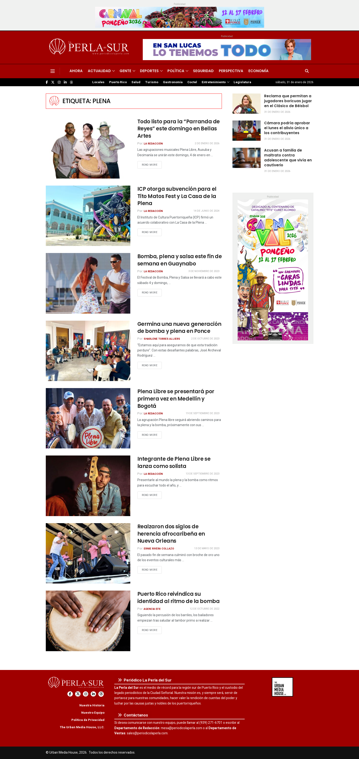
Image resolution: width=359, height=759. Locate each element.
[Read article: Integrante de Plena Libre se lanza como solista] (88, 485)
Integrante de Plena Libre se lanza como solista (174, 462)
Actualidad (99, 70)
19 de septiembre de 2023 (202, 413)
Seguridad (203, 70)
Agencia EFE (152, 609)
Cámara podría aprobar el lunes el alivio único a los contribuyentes (287, 128)
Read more (152, 165)
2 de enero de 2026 (207, 143)
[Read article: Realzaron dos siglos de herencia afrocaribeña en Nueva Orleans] (88, 553)
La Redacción (153, 144)
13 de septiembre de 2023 (202, 474)
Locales (98, 82)
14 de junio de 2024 (206, 211)
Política (175, 70)
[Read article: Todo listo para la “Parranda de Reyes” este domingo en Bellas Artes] (88, 148)
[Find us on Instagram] (59, 82)
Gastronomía (173, 82)
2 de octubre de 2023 (205, 339)
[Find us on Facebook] (47, 82)
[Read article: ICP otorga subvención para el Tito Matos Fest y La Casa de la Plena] (88, 216)
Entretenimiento (214, 82)
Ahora (76, 70)
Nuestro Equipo (92, 712)
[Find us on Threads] (71, 82)
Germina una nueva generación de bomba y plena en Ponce (179, 327)
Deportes (149, 70)
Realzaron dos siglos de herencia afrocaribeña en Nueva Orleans (171, 534)
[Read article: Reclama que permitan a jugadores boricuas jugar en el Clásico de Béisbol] (246, 103)
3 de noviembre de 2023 (203, 271)
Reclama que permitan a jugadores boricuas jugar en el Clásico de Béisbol (288, 100)
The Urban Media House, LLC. (82, 727)
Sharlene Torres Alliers (162, 339)
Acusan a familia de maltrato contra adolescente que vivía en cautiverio (288, 157)
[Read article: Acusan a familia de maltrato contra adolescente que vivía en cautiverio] (246, 158)
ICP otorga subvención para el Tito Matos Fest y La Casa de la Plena (176, 196)
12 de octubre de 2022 (204, 609)
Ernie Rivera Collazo (159, 549)
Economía (258, 70)
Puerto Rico (118, 82)
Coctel (192, 82)
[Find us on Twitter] (52, 82)
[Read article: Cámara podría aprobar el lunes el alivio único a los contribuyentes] (246, 131)
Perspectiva (231, 70)
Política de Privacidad (87, 720)
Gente (125, 70)
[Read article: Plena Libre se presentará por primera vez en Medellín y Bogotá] (88, 418)
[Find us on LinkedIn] (65, 82)
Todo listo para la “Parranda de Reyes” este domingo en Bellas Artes (178, 129)
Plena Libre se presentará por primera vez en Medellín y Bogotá (175, 399)
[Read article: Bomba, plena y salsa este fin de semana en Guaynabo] (88, 283)
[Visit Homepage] (90, 47)
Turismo (151, 82)
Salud (135, 82)
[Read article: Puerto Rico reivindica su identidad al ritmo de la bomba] (88, 621)
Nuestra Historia (91, 705)
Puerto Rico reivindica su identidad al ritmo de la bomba (178, 597)
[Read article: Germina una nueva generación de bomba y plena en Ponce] (88, 351)
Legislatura (242, 82)
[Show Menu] (52, 71)
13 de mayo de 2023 (206, 548)
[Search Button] (307, 71)
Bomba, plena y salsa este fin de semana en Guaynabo (179, 260)
